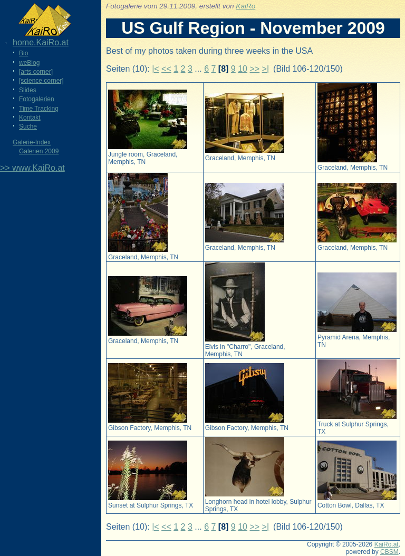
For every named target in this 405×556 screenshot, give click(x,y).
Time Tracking (39, 108)
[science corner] (41, 80)
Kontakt (30, 117)
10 (242, 68)
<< (166, 68)
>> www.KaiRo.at (32, 167)
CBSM (389, 551)
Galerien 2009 (39, 151)
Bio (23, 53)
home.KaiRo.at (41, 42)
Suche (28, 126)
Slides (27, 90)
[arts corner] (36, 71)
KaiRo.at (386, 544)
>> (254, 68)
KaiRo (245, 6)
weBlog (29, 62)
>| (265, 68)
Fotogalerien (36, 99)
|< (155, 68)
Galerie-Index (32, 142)
